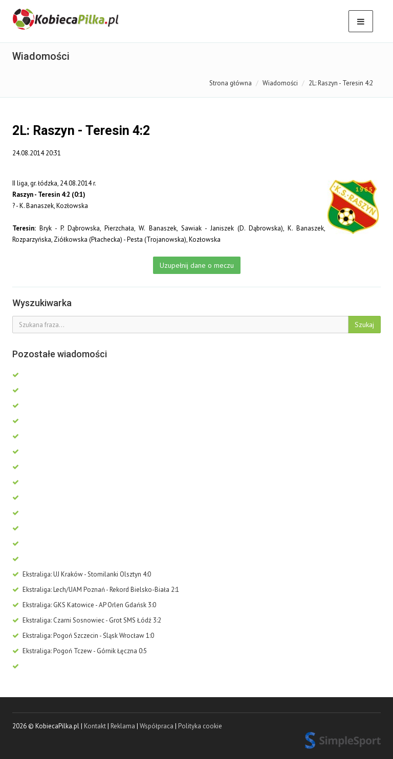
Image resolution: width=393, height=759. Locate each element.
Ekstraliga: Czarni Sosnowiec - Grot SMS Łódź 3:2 (86, 620)
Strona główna (230, 83)
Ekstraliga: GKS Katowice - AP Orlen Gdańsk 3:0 (84, 605)
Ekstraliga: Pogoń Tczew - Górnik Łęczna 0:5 (79, 651)
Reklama (123, 726)
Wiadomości (280, 83)
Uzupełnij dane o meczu (197, 265)
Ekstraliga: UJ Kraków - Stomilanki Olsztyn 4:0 (81, 574)
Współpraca (156, 726)
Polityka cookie (200, 726)
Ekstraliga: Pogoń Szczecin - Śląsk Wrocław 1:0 (83, 635)
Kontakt (95, 726)
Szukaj (364, 324)
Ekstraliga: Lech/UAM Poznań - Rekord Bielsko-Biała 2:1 (95, 589)
